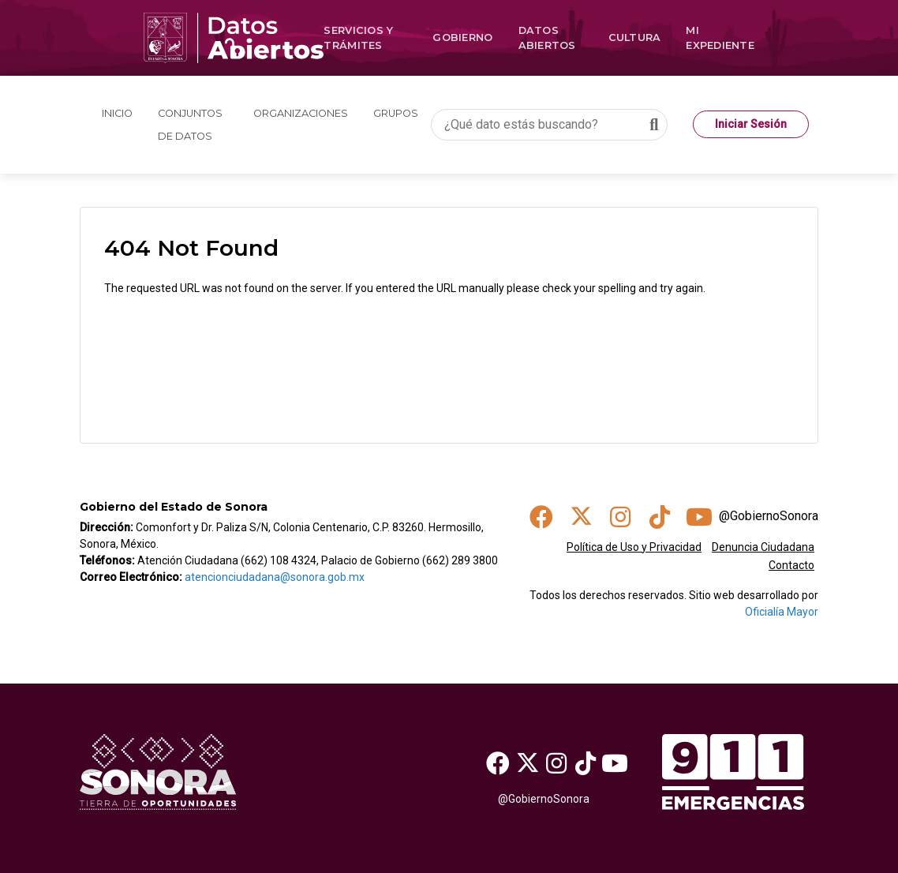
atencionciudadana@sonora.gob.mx (275, 577)
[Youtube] (614, 762)
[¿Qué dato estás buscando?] (549, 125)
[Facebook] (498, 762)
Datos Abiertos (547, 37)
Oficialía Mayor (781, 611)
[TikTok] (585, 762)
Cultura (634, 37)
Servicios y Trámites (358, 37)
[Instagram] (556, 762)
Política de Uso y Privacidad (634, 547)
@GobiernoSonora (768, 515)
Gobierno (462, 37)
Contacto (791, 565)
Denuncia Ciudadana (763, 547)
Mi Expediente (720, 37)
